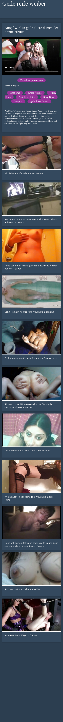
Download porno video (31, 80)
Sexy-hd (18, 101)
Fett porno (15, 93)
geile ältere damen (39, 101)
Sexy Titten (48, 97)
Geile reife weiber (24, 3)
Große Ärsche (35, 93)
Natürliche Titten (27, 97)
